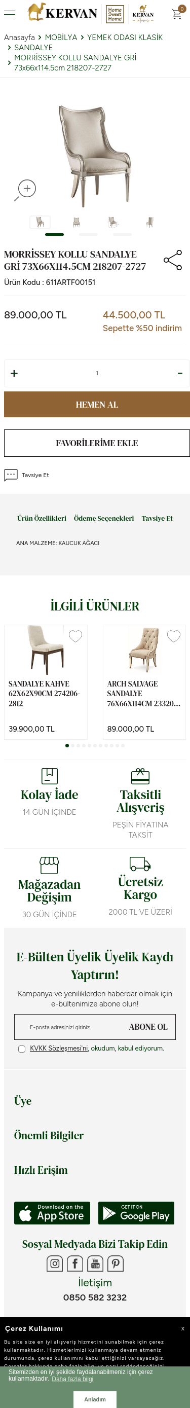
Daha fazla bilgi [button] (72, 1379)
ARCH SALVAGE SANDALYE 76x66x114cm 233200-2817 (143, 694)
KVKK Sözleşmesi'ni (59, 1048)
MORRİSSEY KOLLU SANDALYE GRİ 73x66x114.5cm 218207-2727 (75, 63)
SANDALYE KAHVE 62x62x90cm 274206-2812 (44, 694)
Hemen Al (97, 404)
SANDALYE (33, 47)
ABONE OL (148, 1027)
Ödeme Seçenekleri (104, 518)
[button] (54, 234)
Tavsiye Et (26, 475)
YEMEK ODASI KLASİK (125, 37)
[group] (95, 156)
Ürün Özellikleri (41, 518)
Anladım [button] (95, 1399)
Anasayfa (19, 37)
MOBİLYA (61, 37)
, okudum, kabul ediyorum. (91, 1048)
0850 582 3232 (95, 1297)
